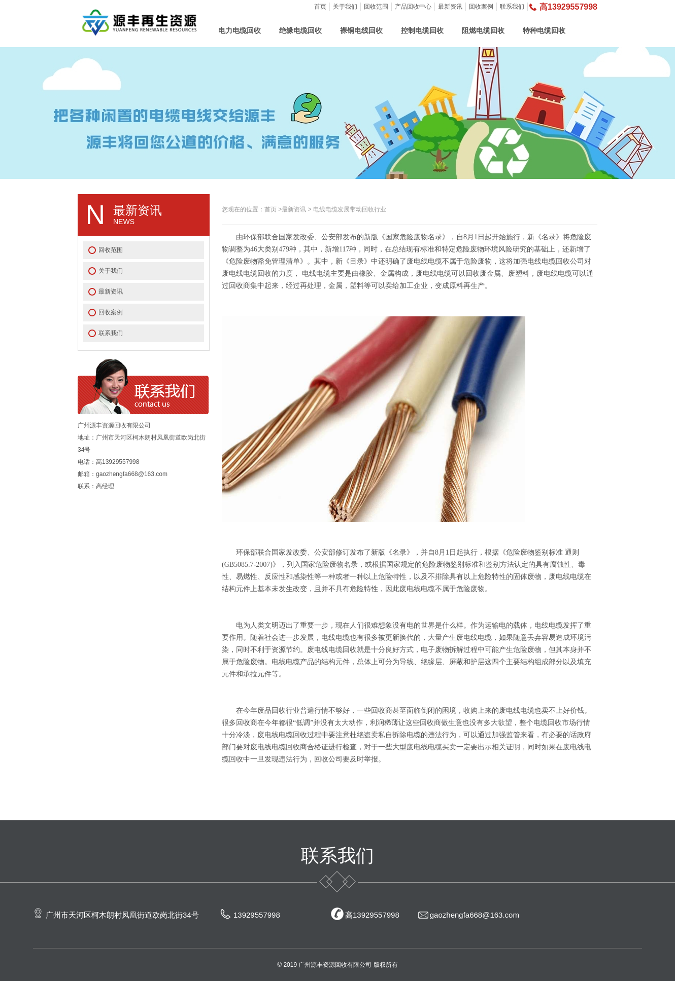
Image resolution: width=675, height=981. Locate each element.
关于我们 (345, 6)
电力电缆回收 (239, 30)
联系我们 (512, 6)
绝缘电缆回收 (300, 30)
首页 (320, 6)
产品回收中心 (413, 6)
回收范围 (376, 6)
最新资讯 (450, 6)
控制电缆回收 (422, 30)
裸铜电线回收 (361, 30)
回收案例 (481, 6)
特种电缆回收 (544, 30)
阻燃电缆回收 (483, 30)
